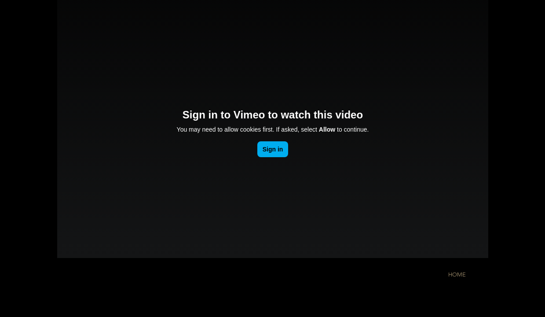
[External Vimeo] (272, 129)
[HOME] (457, 275)
